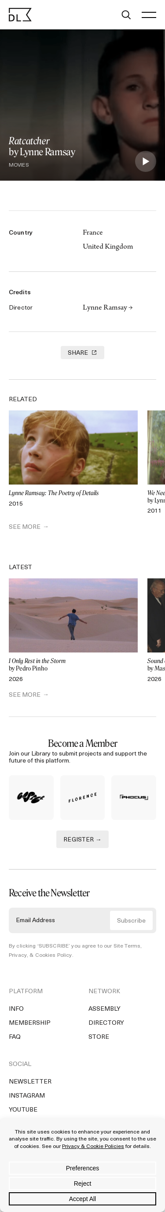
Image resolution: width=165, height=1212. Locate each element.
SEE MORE (24, 527)
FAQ (15, 1037)
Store (98, 1037)
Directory (106, 1023)
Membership (30, 1023)
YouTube (23, 1110)
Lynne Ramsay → (108, 308)
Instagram (27, 1096)
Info (16, 1009)
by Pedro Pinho (73, 665)
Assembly (104, 1009)
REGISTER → (82, 840)
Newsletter (30, 1082)
